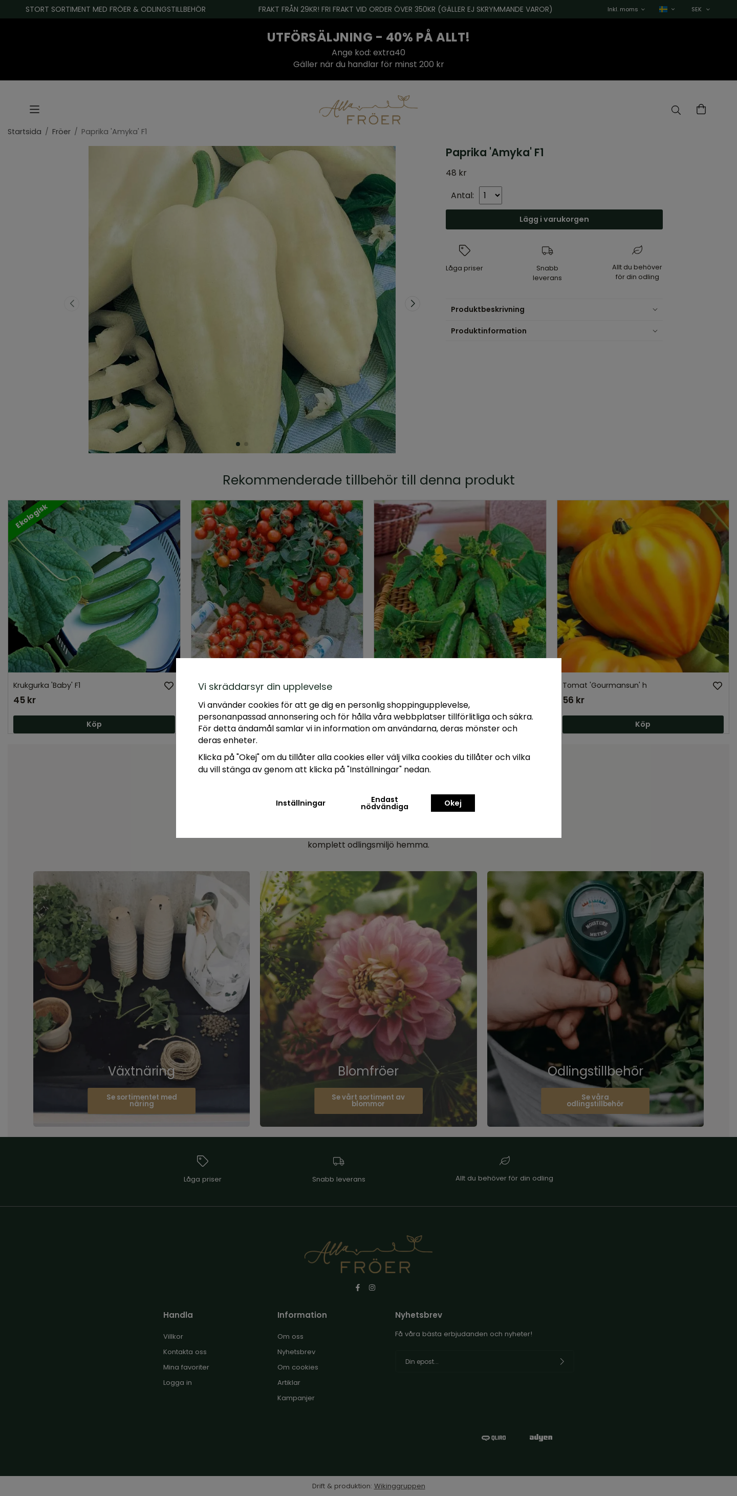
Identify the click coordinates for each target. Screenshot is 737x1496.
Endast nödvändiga (384, 803)
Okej (453, 803)
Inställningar (301, 803)
